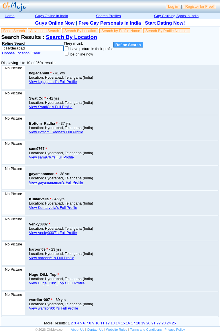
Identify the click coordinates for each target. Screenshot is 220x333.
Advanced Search (44, 31)
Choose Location (16, 53)
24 (169, 323)
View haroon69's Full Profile (51, 258)
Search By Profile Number (167, 31)
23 (164, 323)
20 (148, 323)
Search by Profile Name (120, 31)
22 (158, 323)
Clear (36, 53)
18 (138, 323)
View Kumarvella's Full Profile (53, 207)
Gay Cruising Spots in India (176, 16)
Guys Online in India (51, 16)
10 (97, 323)
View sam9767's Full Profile (51, 157)
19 (143, 323)
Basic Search (14, 31)
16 (128, 323)
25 (174, 323)
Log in (173, 6)
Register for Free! (199, 6)
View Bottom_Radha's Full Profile (56, 132)
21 (154, 323)
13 (113, 323)
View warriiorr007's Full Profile (53, 308)
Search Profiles (108, 16)
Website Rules (116, 329)
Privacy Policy (174, 329)
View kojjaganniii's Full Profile (53, 82)
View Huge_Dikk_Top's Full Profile (57, 283)
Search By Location (80, 31)
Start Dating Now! (165, 23)
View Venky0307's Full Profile (53, 233)
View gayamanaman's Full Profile (56, 182)
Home (9, 16)
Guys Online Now (55, 23)
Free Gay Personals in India (109, 23)
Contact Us (95, 329)
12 (107, 323)
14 (118, 323)
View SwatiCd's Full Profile (50, 107)
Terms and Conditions (146, 329)
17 (133, 323)
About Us (77, 329)
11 (103, 323)
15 (123, 323)
